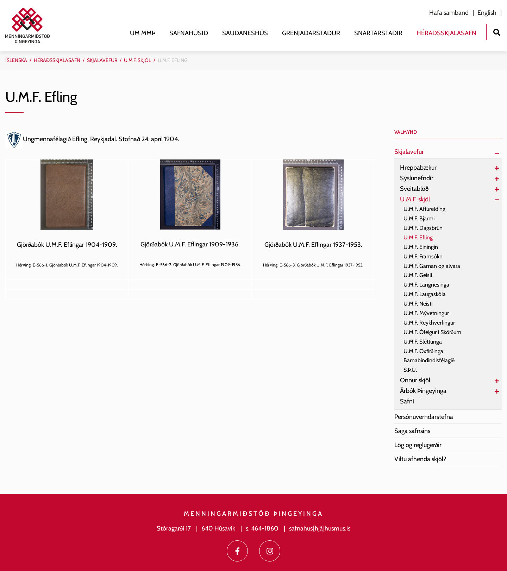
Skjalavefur (102, 60)
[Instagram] (269, 550)
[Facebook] (237, 550)
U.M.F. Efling (172, 60)
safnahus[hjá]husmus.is (319, 528)
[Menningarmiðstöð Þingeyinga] (31, 25)
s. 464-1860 (262, 528)
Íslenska (16, 60)
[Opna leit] (496, 31)
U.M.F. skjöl (137, 60)
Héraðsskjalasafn (57, 60)
